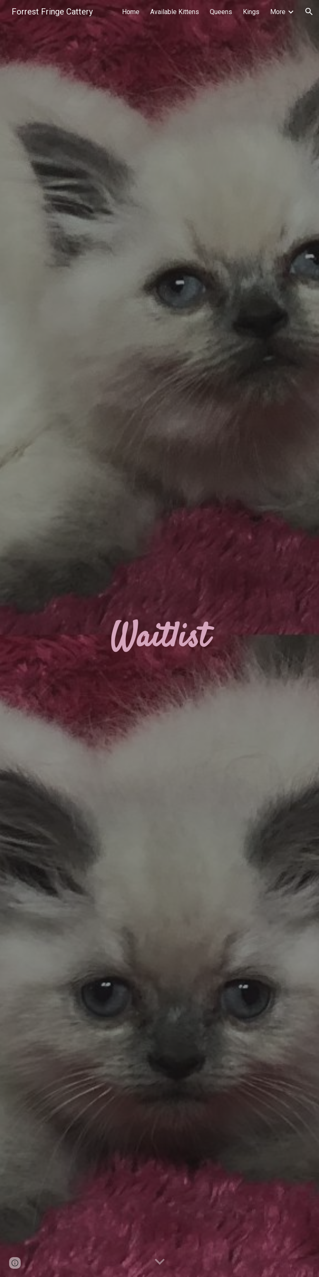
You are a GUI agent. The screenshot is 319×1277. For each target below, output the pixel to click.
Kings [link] (251, 12)
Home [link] (130, 12)
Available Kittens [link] (174, 12)
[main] (159, 638)
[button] (309, 12)
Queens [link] (221, 12)
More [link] (277, 12)
